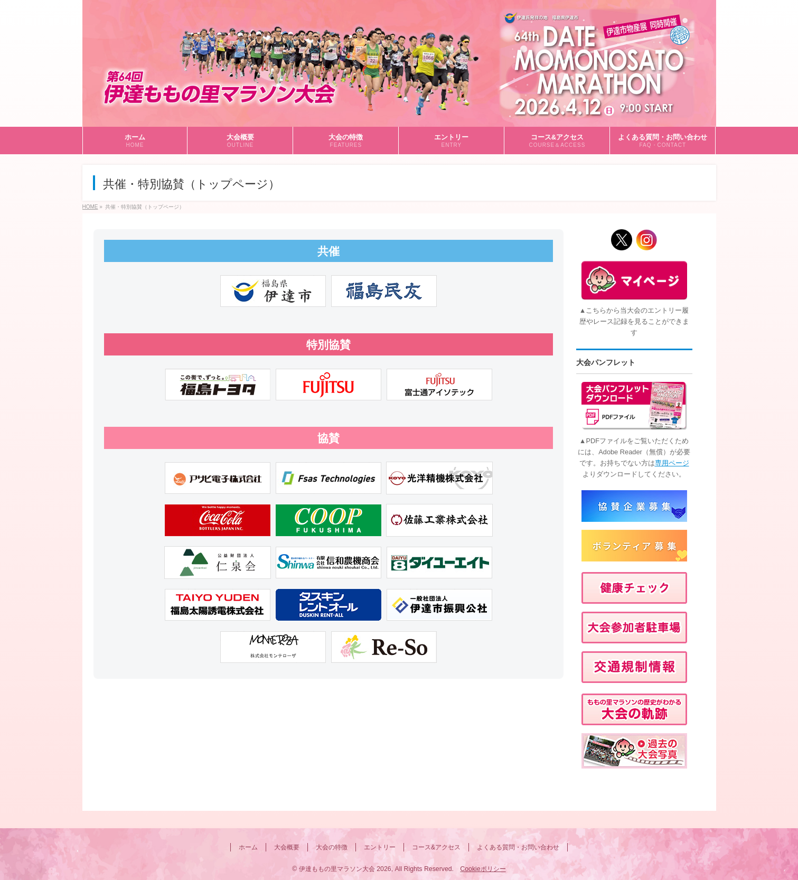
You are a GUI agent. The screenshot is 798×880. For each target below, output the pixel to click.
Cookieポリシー (482, 869)
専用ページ (672, 463)
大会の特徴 (332, 847)
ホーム (248, 847)
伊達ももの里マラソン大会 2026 (345, 869)
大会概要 (286, 847)
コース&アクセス (436, 847)
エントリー (380, 847)
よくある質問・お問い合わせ (518, 847)
